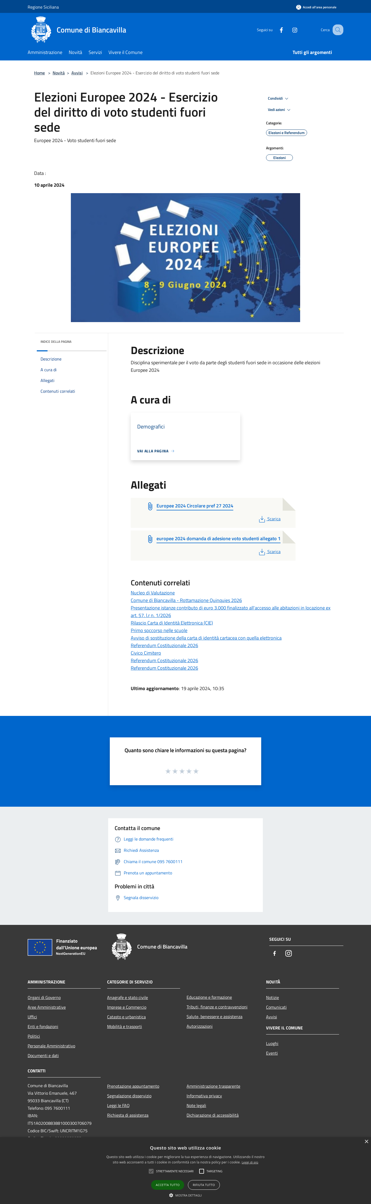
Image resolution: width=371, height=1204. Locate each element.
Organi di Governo (44, 997)
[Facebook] (275, 29)
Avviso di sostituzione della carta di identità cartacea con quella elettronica (206, 637)
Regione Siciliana (43, 7)
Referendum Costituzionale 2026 (164, 645)
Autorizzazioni (200, 1026)
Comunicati (276, 1007)
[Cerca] (336, 29)
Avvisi (77, 73)
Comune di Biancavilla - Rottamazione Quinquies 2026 (186, 600)
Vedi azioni (280, 110)
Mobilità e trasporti (124, 1026)
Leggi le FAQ (118, 1105)
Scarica (269, 519)
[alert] (185, 1170)
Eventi (272, 1053)
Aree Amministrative (47, 1007)
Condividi (279, 98)
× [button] (366, 1142)
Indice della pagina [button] (56, 341)
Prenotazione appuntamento (133, 1086)
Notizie (272, 997)
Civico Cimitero (146, 653)
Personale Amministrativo (51, 1046)
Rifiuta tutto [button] (204, 1185)
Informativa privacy (204, 1096)
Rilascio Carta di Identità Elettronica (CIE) (172, 622)
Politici (34, 1036)
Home (39, 73)
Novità (59, 73)
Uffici (32, 1017)
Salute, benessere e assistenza (214, 1016)
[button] (185, 1195)
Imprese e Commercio (126, 1007)
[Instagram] (289, 29)
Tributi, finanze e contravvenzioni (217, 1007)
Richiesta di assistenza (127, 1115)
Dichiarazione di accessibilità (213, 1115)
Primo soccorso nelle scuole (159, 630)
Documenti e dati (43, 1055)
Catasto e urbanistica (126, 1017)
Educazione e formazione (209, 997)
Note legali (196, 1105)
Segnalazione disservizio (129, 1096)
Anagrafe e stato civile (127, 997)
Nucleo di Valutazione (153, 592)
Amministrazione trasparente (213, 1086)
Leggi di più (250, 1162)
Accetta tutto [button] (168, 1185)
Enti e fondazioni (43, 1026)
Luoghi (272, 1043)
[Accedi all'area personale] (316, 7)
